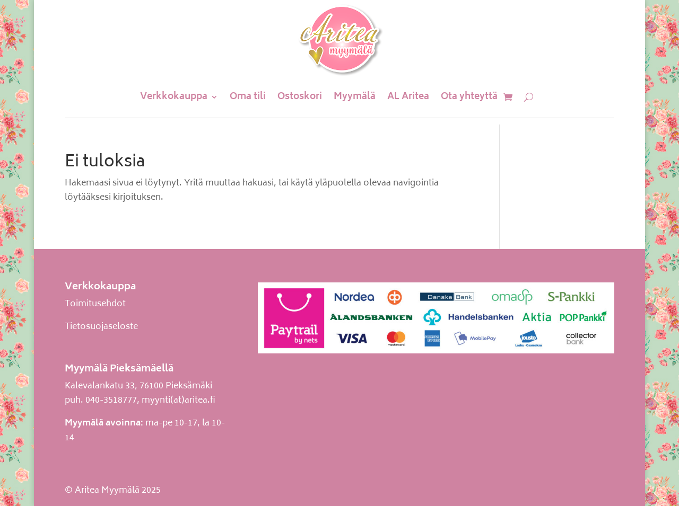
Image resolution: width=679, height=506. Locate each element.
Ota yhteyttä (469, 97)
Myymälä (355, 97)
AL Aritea (408, 97)
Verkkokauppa (173, 97)
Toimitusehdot (95, 304)
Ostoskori (299, 97)
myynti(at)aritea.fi (178, 400)
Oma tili (248, 97)
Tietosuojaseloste (101, 326)
